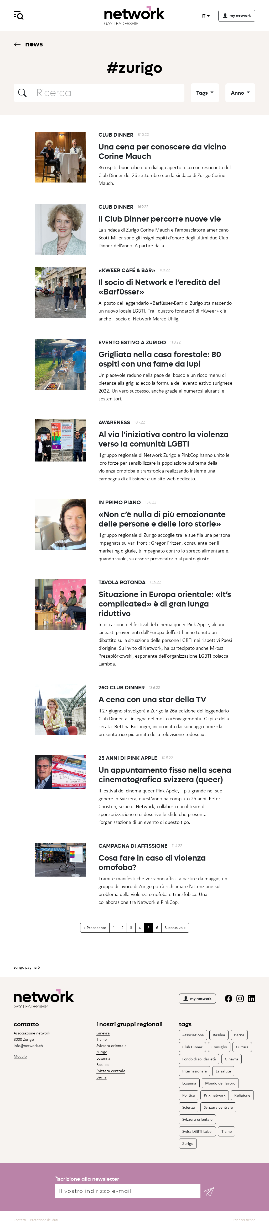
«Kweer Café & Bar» (127, 273)
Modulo (20, 1056)
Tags (202, 93)
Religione (242, 1095)
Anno (238, 93)
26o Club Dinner (122, 690)
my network (197, 998)
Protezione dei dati (44, 1220)
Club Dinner (116, 135)
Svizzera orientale (111, 1045)
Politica (188, 1095)
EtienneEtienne (244, 1220)
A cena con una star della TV (152, 702)
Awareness (114, 425)
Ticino (101, 1039)
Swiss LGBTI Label (197, 1131)
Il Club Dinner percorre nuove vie (160, 221)
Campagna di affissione (133, 848)
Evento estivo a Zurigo (132, 345)
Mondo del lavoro (220, 1083)
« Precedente (95, 927)
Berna (101, 1077)
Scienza (188, 1107)
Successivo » (175, 927)
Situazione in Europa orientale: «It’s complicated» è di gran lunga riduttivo (165, 606)
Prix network (214, 1095)
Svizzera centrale (110, 1070)
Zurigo (19, 967)
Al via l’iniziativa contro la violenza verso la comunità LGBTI (164, 441)
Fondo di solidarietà (199, 1059)
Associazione (193, 1035)
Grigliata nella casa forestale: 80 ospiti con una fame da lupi (160, 361)
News (28, 44)
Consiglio (219, 1047)
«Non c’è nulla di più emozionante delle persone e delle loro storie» (162, 521)
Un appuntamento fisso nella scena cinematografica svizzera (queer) (165, 777)
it (203, 16)
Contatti (20, 1220)
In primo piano (120, 505)
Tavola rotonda (122, 585)
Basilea (102, 1064)
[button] (22, 93)
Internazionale (194, 1071)
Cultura (242, 1047)
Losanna (103, 1058)
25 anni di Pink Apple (128, 760)
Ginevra (103, 1033)
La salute (223, 1071)
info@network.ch (28, 1045)
